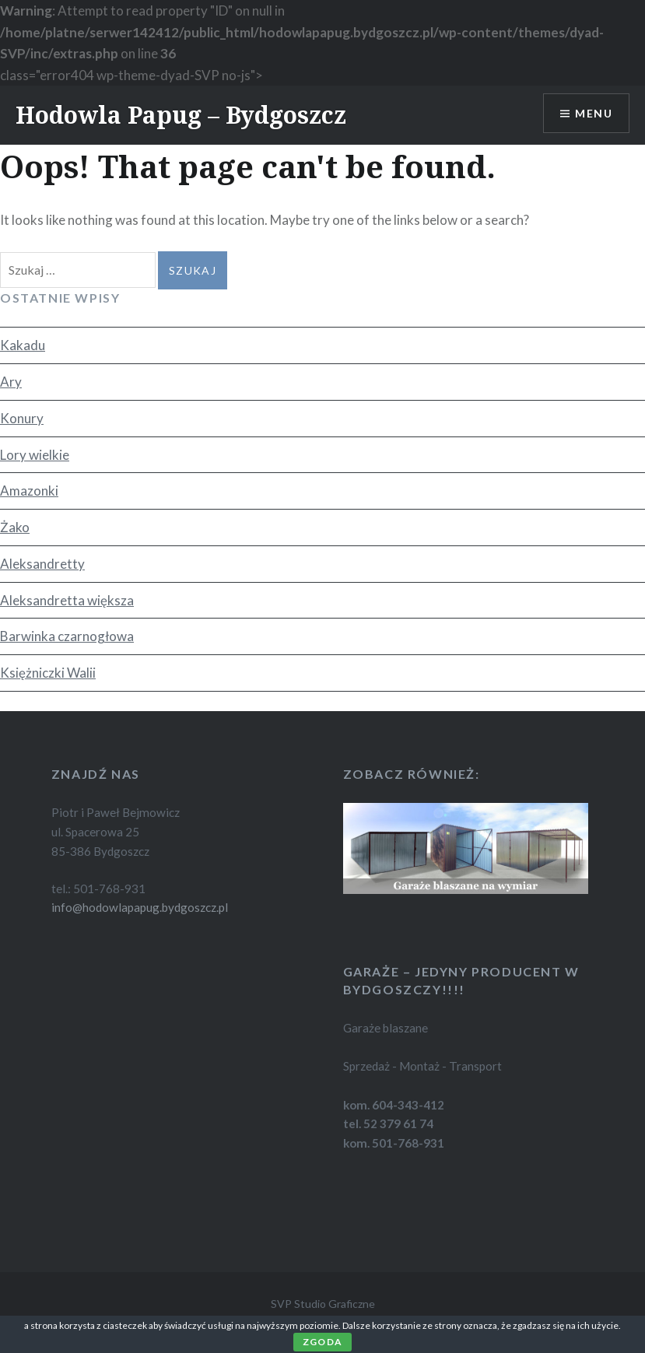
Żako (15, 527)
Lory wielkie (34, 455)
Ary (11, 381)
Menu (593, 113)
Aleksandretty (42, 564)
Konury (22, 418)
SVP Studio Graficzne (323, 1303)
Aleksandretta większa (67, 600)
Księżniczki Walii (48, 672)
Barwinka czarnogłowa (67, 636)
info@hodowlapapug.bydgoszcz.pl (139, 907)
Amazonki (29, 490)
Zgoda (322, 1342)
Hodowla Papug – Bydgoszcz (181, 115)
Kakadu (22, 345)
